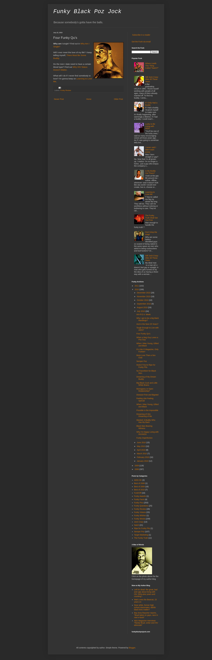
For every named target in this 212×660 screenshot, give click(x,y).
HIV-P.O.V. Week (143, 314)
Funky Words (139, 519)
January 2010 (143, 461)
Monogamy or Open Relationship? (144, 390)
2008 (137, 469)
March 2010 (142, 453)
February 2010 (143, 457)
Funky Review (65, 90)
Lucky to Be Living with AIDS (150, 126)
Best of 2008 (139, 483)
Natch (136, 525)
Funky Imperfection (144, 438)
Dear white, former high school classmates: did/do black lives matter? (145, 607)
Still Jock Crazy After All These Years (151, 79)
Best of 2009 (139, 486)
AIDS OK (138, 480)
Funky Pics (138, 503)
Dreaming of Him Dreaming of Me (144, 415)
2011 (137, 286)
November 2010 (144, 296)
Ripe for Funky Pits (142, 528)
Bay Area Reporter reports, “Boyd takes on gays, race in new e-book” (146, 615)
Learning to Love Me (150, 193)
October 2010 (143, 300)
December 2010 (144, 293)
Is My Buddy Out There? (150, 172)
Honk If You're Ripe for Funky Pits (145, 366)
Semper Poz (141, 361)
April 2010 (141, 450)
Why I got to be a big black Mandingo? (147, 319)
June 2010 (141, 442)
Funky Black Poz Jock (87, 11)
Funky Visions (140, 512)
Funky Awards (140, 496)
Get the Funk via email (141, 42)
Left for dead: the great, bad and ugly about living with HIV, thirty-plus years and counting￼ (146, 592)
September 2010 (144, 304)
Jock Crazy (138, 522)
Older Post (118, 99)
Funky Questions (141, 506)
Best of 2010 (139, 490)
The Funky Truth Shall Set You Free (151, 217)
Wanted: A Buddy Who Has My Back (145, 421)
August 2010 (142, 307)
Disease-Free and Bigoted (147, 395)
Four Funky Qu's (143, 334)
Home (88, 99)
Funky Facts (139, 499)
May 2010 (141, 446)
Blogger (132, 648)
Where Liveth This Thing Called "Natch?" (151, 65)
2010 (137, 289)
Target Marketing (141, 535)
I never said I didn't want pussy (150, 149)
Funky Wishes (140, 515)
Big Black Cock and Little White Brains (146, 384)
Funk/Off (137, 493)
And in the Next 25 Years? (147, 324)
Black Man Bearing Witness (144, 427)
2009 (137, 466)
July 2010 (141, 311)
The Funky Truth (141, 538)
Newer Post (59, 99)
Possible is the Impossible (147, 410)
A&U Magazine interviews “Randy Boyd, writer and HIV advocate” (146, 623)
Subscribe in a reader (141, 35)
